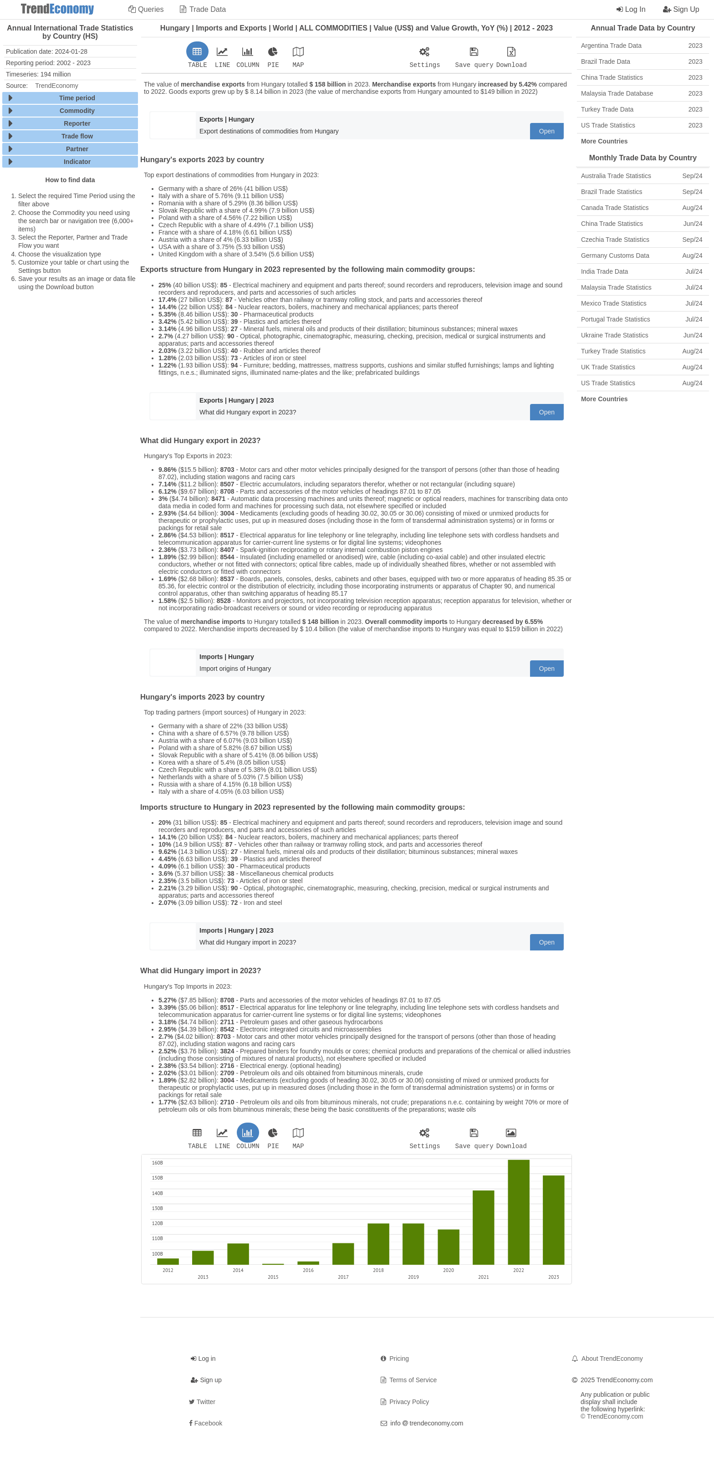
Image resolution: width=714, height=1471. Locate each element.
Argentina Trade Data (642, 45)
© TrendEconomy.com (612, 1419)
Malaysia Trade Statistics (642, 287)
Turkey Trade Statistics (642, 351)
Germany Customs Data (642, 255)
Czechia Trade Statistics (642, 239)
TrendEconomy (56, 85)
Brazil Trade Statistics (642, 191)
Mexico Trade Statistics (642, 303)
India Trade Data (642, 271)
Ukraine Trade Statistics (642, 335)
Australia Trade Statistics (642, 175)
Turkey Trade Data (642, 109)
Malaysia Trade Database (642, 93)
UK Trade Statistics (642, 367)
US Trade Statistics (642, 125)
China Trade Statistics (642, 77)
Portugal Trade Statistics (642, 319)
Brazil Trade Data (642, 61)
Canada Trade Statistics (642, 207)
